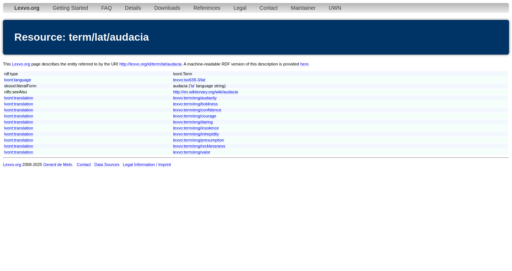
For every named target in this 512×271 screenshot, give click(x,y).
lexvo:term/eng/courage (194, 116)
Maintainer (303, 8)
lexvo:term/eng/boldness (195, 104)
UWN (335, 8)
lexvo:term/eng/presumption (198, 140)
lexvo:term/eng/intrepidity (196, 134)
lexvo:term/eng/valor (191, 152)
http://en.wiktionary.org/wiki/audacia (205, 92)
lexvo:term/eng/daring (193, 122)
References (206, 8)
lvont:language (17, 80)
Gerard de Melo (57, 164)
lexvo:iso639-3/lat (189, 80)
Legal (240, 8)
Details (133, 8)
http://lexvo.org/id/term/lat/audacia (150, 64)
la (192, 86)
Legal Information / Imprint (147, 164)
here (304, 64)
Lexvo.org (21, 64)
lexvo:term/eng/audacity (195, 98)
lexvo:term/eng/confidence (197, 110)
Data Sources (107, 164)
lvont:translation (18, 98)
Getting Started (70, 8)
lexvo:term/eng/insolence (196, 128)
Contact (269, 8)
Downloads (167, 8)
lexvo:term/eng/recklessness (199, 146)
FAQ (106, 8)
